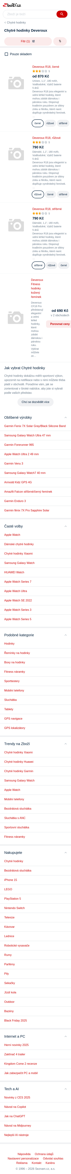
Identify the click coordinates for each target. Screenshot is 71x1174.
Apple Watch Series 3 (17, 609)
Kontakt (36, 1162)
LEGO (8, 889)
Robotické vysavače (16, 945)
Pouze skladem (21, 54)
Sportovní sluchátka (16, 827)
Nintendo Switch (14, 908)
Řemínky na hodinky (17, 652)
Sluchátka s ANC (14, 818)
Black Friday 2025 (15, 1020)
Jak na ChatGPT (14, 1116)
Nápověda (24, 1154)
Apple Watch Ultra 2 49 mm (21, 454)
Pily (6, 973)
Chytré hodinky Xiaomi (18, 553)
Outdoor (9, 1001)
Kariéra (50, 1162)
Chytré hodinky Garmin (18, 771)
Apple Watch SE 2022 (18, 600)
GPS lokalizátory (14, 727)
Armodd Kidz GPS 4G (18, 482)
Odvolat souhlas (53, 1158)
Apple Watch (12, 534)
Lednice (9, 936)
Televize (9, 917)
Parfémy (9, 964)
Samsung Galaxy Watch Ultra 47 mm (27, 435)
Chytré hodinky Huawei (18, 761)
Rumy (8, 954)
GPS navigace (13, 718)
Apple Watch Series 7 (17, 581)
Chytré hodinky (16, 22)
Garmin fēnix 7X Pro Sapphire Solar (26, 510)
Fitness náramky (14, 671)
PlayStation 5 (12, 898)
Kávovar (9, 926)
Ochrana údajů (44, 1154)
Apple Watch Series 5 (17, 619)
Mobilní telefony (14, 690)
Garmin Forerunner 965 (19, 444)
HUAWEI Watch (14, 572)
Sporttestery (11, 681)
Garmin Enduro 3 (15, 501)
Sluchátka (10, 699)
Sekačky (9, 983)
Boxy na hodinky (14, 662)
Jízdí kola (10, 992)
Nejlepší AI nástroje (16, 1134)
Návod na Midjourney (17, 1125)
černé (38, 123)
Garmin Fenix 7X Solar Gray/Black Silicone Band (35, 426)
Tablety (8, 709)
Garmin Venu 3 (13, 463)
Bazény (9, 1011)
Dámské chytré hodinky (19, 544)
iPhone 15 (10, 879)
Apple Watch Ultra (15, 591)
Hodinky (9, 643)
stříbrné (63, 123)
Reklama (21, 1162)
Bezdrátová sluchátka (17, 808)
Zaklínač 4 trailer (14, 1054)
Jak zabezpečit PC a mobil (21, 1073)
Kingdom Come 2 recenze (20, 1063)
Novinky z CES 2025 (17, 1097)
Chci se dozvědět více (35, 401)
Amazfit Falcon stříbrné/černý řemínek (28, 491)
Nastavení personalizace (23, 1158)
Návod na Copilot (15, 1106)
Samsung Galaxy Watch (19, 562)
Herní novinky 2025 (16, 1044)
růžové (50, 123)
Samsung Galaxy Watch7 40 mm (25, 472)
